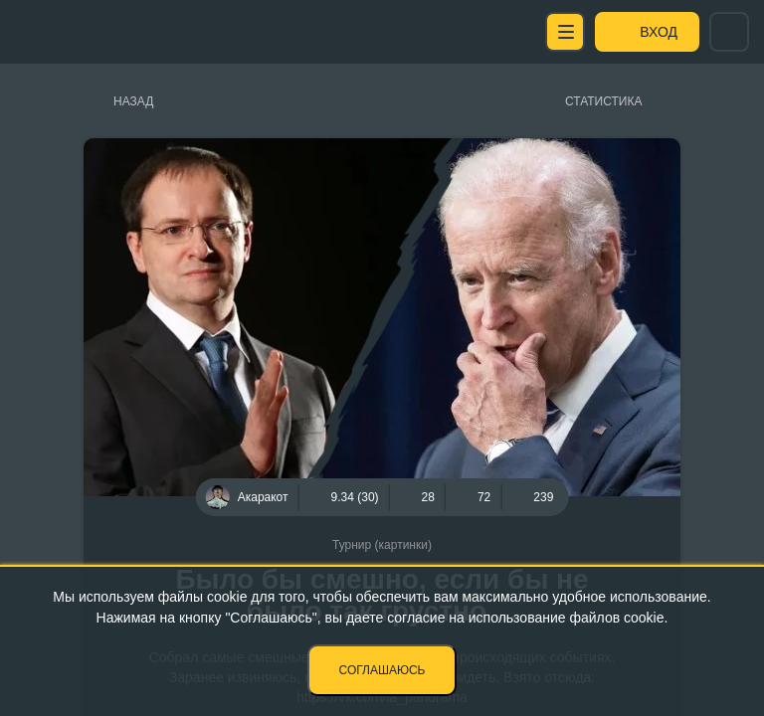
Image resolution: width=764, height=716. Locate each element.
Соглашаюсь (382, 670)
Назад (133, 101)
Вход (658, 32)
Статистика (603, 101)
